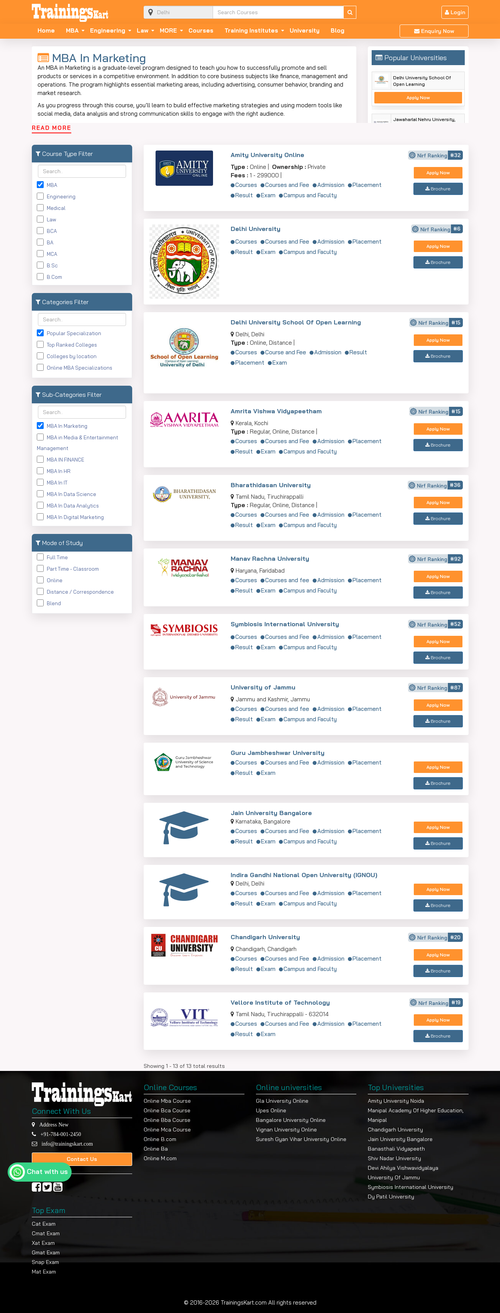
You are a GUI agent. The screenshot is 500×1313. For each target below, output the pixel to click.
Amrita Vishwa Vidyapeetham (276, 411)
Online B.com (160, 1139)
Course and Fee (285, 352)
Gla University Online (282, 1100)
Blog (337, 31)
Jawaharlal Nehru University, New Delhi (424, 122)
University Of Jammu (394, 1177)
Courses (201, 31)
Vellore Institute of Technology (280, 1002)
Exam (268, 195)
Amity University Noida (396, 1100)
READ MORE (51, 127)
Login (455, 12)
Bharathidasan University (271, 485)
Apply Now (418, 97)
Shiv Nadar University (394, 1158)
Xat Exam (43, 1242)
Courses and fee (287, 580)
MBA (72, 31)
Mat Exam (44, 1271)
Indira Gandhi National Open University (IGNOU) (304, 875)
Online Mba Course (167, 1100)
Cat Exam (44, 1223)
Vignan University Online (286, 1129)
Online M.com (160, 1158)
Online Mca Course (167, 1129)
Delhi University (255, 228)
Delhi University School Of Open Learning (422, 81)
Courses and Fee (287, 184)
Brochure (438, 189)
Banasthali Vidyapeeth (396, 1148)
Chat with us (47, 1171)
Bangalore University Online (291, 1120)
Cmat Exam (46, 1233)
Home (46, 31)
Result (244, 195)
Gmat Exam (46, 1252)
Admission (330, 184)
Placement (367, 184)
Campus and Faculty (310, 195)
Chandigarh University (265, 937)
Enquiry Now (434, 31)
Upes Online (271, 1110)
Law (142, 31)
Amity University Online (267, 155)
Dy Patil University (391, 1196)
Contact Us (82, 1159)
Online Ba (156, 1148)
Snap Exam (45, 1262)
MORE (168, 31)
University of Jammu (263, 687)
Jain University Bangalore (271, 813)
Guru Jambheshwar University (278, 752)
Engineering (107, 31)
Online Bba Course (167, 1120)
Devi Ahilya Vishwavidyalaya (403, 1167)
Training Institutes (251, 31)
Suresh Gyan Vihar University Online (301, 1139)
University (305, 31)
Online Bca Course (167, 1110)
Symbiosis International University (285, 624)
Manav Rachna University (270, 558)
